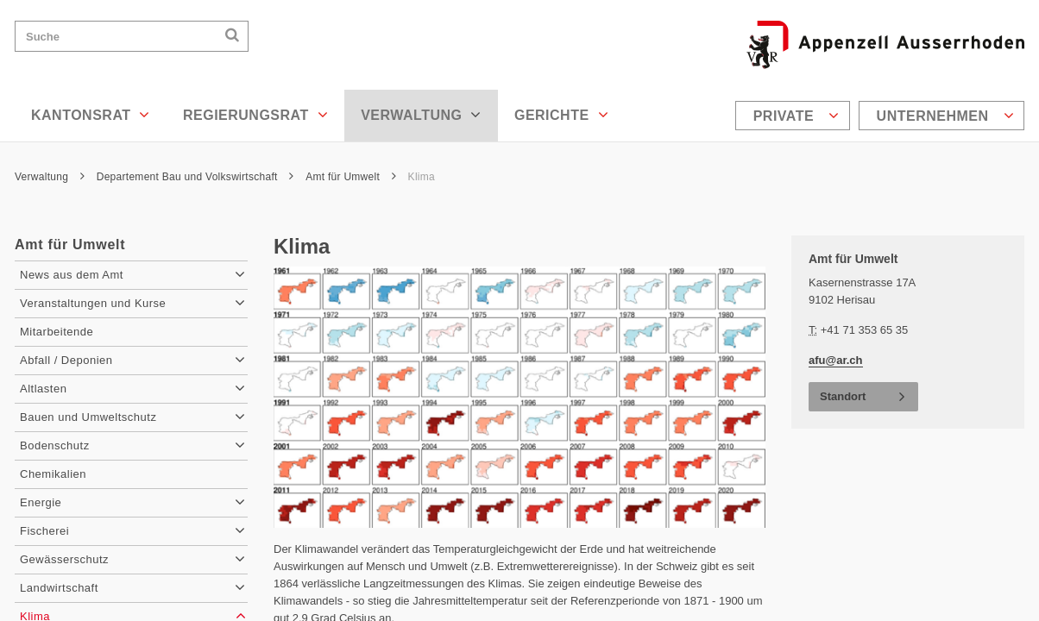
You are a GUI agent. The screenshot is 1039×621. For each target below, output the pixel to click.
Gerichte (561, 114)
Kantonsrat (90, 114)
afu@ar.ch (836, 360)
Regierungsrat (255, 114)
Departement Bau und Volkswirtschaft (195, 177)
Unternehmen (945, 115)
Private (796, 115)
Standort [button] (843, 396)
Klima (421, 177)
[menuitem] (794, 115)
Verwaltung (421, 114)
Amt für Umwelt (350, 177)
